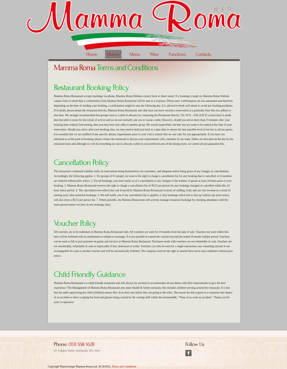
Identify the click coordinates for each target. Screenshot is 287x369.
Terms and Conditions (124, 366)
